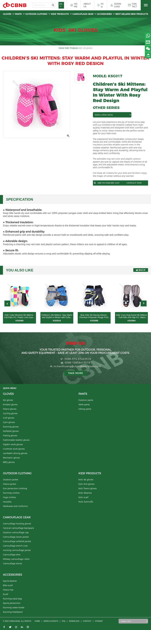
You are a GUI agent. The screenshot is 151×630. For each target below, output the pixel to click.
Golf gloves (8, 418)
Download (74, 621)
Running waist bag (12, 598)
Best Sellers (122, 14)
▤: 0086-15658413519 (75, 362)
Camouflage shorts (12, 563)
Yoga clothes (9, 497)
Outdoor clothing (38, 14)
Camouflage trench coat (15, 546)
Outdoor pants (85, 400)
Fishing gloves (10, 435)
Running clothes (11, 493)
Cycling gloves (10, 413)
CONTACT (132, 5)
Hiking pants (84, 409)
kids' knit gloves (86, 484)
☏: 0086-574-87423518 (75, 359)
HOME (73, 5)
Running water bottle (13, 607)
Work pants (84, 404)
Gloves (8, 14)
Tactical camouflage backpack (18, 528)
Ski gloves (8, 400)
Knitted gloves (10, 404)
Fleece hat (8, 590)
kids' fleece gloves (87, 488)
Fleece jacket (9, 484)
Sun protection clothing (15, 488)
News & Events (50, 621)
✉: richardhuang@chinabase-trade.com (75, 366)
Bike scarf (8, 585)
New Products (139, 14)
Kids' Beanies (85, 493)
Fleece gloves (9, 409)
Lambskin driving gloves (15, 453)
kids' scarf (83, 497)
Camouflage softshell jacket (17, 541)
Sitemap (100, 621)
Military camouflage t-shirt (16, 559)
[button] (144, 303)
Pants (20, 14)
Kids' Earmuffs (85, 502)
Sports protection (11, 603)
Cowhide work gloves (14, 449)
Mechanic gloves (11, 458)
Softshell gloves (11, 431)
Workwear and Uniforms (15, 506)
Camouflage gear (84, 14)
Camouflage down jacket (16, 537)
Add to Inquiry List (108, 183)
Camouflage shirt (11, 554)
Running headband (13, 612)
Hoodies (7, 502)
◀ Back (141, 270)
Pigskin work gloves (13, 444)
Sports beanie (10, 581)
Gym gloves (9, 422)
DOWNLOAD (115, 5)
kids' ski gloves (85, 479)
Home (61, 48)
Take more (75, 373)
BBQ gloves (9, 462)
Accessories (106, 14)
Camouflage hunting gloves (17, 523)
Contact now (134, 183)
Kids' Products (61, 14)
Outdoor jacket (10, 479)
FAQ (100, 5)
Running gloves (11, 427)
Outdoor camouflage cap (16, 532)
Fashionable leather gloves (16, 440)
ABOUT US (87, 5)
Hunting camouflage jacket (17, 550)
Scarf (5, 594)
